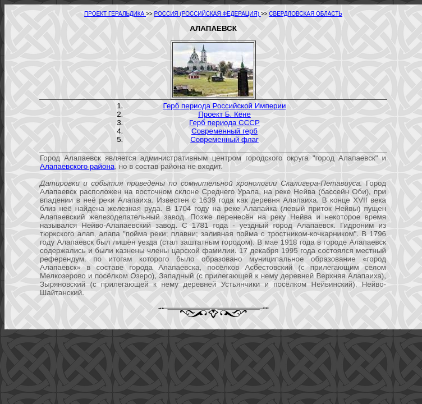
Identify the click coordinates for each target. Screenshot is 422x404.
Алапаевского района (77, 166)
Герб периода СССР (224, 122)
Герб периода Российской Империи (224, 106)
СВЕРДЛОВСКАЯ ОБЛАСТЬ (305, 14)
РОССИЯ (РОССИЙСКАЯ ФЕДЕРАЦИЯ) (207, 14)
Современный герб (224, 131)
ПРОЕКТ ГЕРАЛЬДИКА (115, 14)
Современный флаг (224, 139)
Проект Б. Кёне (224, 114)
